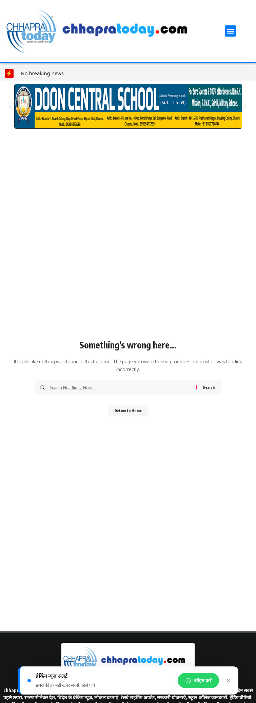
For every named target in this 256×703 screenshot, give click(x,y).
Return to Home (128, 410)
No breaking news (42, 73)
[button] (230, 31)
